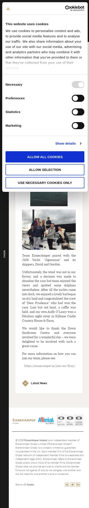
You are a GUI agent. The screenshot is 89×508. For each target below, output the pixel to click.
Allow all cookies (45, 157)
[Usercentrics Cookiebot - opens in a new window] (65, 8)
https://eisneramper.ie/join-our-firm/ (49, 365)
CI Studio (29, 484)
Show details (65, 143)
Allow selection (45, 170)
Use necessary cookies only (45, 183)
